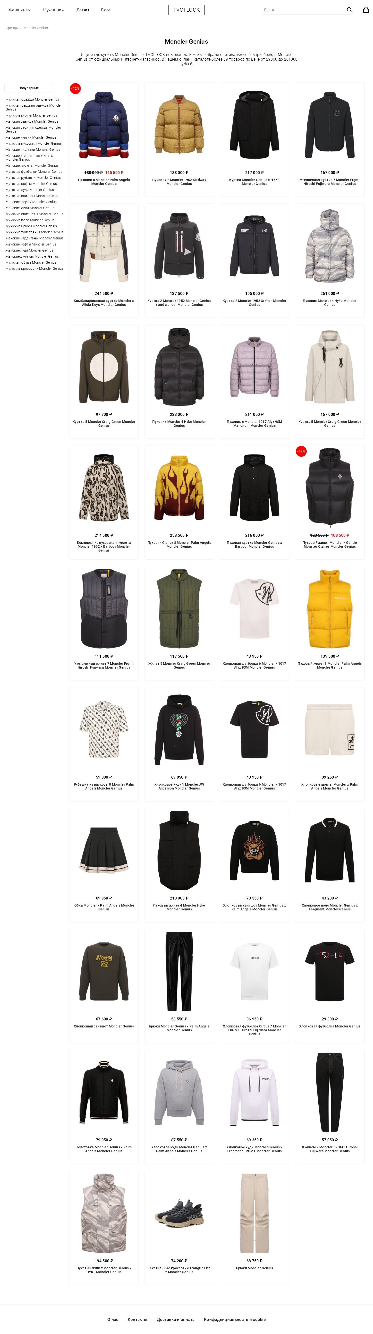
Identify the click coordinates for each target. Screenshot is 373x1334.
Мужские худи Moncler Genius (30, 190)
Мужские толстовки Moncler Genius (35, 232)
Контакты (137, 1319)
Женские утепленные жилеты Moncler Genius (30, 157)
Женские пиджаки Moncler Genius (33, 149)
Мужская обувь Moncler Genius (31, 262)
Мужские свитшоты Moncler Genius (34, 214)
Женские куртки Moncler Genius (31, 137)
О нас (113, 1319)
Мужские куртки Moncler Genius (31, 115)
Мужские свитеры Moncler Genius (33, 196)
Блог (105, 10)
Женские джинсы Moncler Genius (32, 256)
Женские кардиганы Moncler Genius (35, 238)
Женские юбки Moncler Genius (30, 208)
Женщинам (19, 10)
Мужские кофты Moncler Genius (31, 184)
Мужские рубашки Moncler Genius (33, 178)
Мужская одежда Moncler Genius (32, 99)
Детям (82, 10)
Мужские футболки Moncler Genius (34, 172)
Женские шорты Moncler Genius (31, 202)
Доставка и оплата (176, 1319)
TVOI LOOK (186, 10)
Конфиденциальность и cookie (235, 1319)
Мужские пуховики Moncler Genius (34, 143)
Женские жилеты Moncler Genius (32, 165)
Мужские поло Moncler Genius (30, 220)
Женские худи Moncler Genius (29, 250)
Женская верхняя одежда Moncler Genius (33, 129)
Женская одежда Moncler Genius (32, 121)
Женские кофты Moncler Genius (31, 244)
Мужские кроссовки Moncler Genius (35, 268)
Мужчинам (53, 10)
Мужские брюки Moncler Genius (31, 226)
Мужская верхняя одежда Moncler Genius (34, 107)
